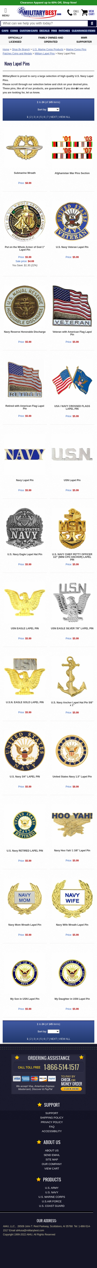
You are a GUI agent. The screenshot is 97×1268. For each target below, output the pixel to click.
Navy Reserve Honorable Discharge (25, 331)
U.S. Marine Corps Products (48, 49)
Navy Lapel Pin (24, 480)
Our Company (52, 1164)
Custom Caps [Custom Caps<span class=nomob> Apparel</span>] (29, 30)
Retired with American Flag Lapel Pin (25, 407)
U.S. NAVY (51, 1192)
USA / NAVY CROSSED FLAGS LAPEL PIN (72, 407)
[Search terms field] (44, 23)
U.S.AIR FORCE (52, 1201)
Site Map (52, 1159)
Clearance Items (83, 30)
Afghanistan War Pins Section (72, 173)
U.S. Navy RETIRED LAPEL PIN (25, 850)
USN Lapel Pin (72, 480)
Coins (14, 30)
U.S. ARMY (52, 1187)
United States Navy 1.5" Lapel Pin (72, 776)
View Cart (52, 1168)
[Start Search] (92, 23)
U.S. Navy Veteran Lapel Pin (72, 247)
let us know (32, 92)
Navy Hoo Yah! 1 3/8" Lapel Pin (72, 850)
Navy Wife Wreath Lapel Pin (72, 924)
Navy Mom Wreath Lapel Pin (24, 924)
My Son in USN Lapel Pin (24, 998)
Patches (64, 30)
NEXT (53, 117)
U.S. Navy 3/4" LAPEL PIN (25, 776)
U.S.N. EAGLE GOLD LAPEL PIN (25, 702)
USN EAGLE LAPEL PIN (25, 628)
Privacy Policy (52, 1122)
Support (51, 1113)
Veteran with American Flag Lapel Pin (72, 333)
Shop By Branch (21, 49)
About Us (51, 1150)
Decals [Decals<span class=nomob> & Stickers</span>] (44, 30)
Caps (5, 30)
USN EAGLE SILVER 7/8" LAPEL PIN (72, 628)
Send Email (52, 1155)
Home (6, 49)
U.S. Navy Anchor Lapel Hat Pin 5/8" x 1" (72, 704)
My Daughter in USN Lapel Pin (72, 998)
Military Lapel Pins (45, 53)
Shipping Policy (51, 1117)
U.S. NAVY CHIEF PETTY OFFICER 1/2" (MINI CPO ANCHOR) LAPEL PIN (72, 557)
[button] (5, 12)
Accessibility (52, 1131)
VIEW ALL (64, 117)
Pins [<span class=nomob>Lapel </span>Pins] (54, 30)
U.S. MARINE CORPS (52, 1196)
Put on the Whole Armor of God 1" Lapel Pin (25, 248)
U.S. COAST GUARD (51, 1205)
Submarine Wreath (25, 173)
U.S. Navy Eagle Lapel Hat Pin (24, 554)
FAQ (51, 1126)
